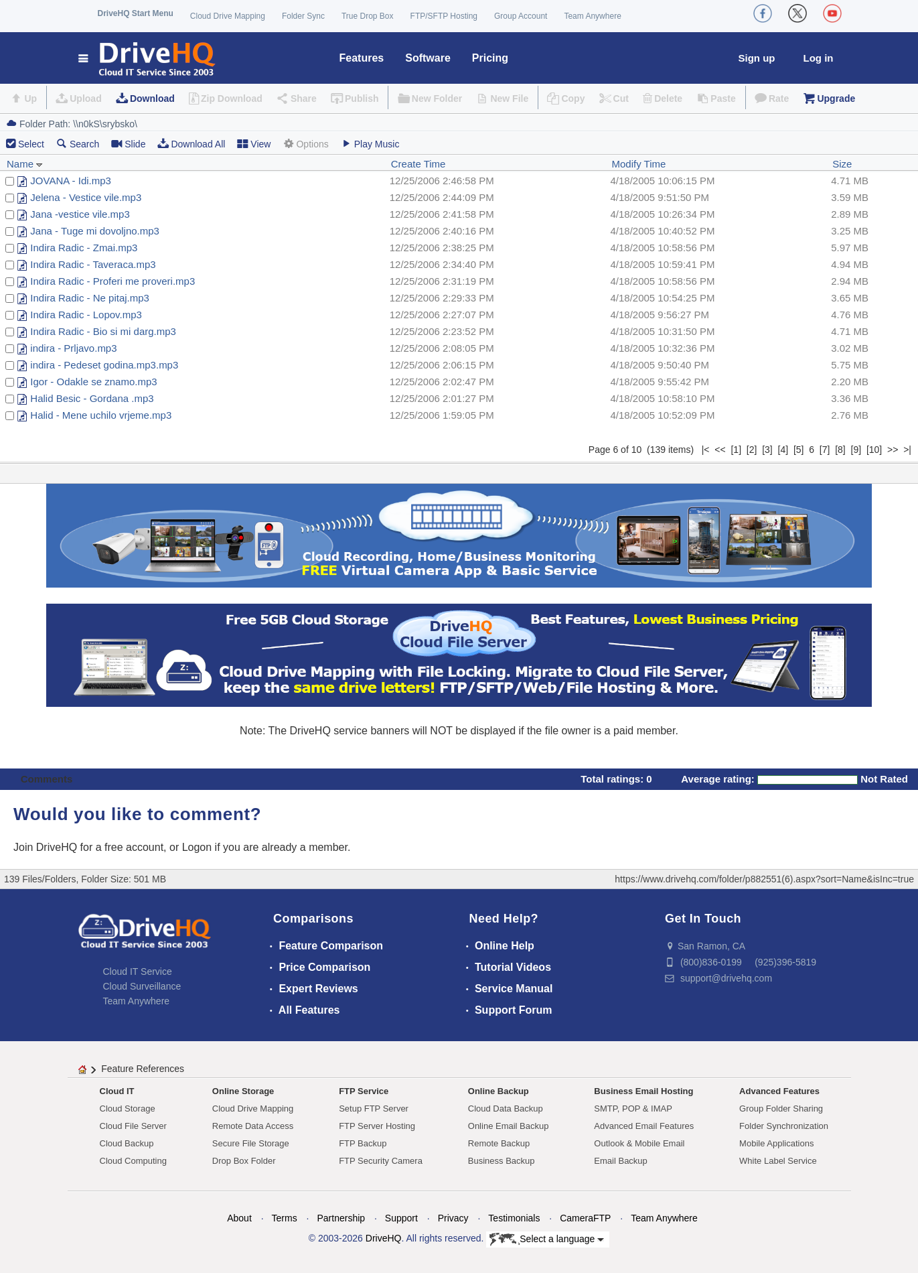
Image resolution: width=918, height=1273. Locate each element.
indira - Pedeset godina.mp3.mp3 (104, 365)
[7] (825, 449)
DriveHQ (384, 1238)
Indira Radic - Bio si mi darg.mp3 (103, 331)
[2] (752, 449)
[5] (798, 449)
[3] (767, 449)
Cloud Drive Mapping (227, 16)
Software (428, 58)
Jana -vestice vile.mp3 (79, 214)
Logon (197, 847)
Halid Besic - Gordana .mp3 (91, 398)
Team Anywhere (592, 16)
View (254, 143)
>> (892, 449)
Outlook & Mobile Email (639, 1143)
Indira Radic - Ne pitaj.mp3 (89, 298)
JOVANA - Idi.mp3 (70, 180)
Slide (128, 143)
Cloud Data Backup (505, 1108)
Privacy (453, 1218)
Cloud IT (117, 1091)
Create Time (418, 164)
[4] (783, 449)
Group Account (520, 16)
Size (842, 164)
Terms (284, 1218)
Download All (191, 143)
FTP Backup (362, 1143)
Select (31, 144)
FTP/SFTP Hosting (443, 16)
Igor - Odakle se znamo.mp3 (93, 381)
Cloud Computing (133, 1161)
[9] (856, 449)
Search (77, 143)
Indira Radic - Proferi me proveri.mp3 (112, 281)
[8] (840, 449)
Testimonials (514, 1218)
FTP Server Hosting (377, 1126)
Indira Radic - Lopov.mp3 (85, 314)
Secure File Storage (250, 1143)
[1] (736, 449)
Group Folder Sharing (781, 1108)
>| (907, 449)
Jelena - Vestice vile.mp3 (85, 197)
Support (401, 1218)
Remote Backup (499, 1143)
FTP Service (363, 1091)
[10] (874, 449)
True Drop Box (367, 16)
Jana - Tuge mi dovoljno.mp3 (94, 231)
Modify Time (638, 164)
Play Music (370, 143)
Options (305, 143)
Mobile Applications (776, 1143)
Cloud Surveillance (142, 986)
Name (25, 164)
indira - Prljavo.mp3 (73, 348)
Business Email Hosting (643, 1091)
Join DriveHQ (46, 847)
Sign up (757, 58)
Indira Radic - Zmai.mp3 (83, 247)
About (239, 1218)
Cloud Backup (127, 1143)
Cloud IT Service (137, 971)
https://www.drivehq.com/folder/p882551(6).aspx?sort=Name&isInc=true (764, 879)
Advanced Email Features (644, 1126)
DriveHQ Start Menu (135, 13)
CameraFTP (585, 1218)
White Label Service (778, 1161)
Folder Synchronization (783, 1126)
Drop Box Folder (244, 1161)
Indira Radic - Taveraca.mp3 (92, 264)
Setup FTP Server (373, 1108)
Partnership (341, 1218)
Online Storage (243, 1091)
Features (361, 58)
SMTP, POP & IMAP (633, 1108)
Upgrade (836, 98)
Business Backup (501, 1161)
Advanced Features (779, 1091)
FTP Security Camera (381, 1161)
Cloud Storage (127, 1108)
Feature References (142, 1068)
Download (152, 98)
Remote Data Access (252, 1126)
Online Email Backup (508, 1126)
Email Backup (620, 1161)
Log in (819, 58)
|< (706, 449)
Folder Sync (303, 16)
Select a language (546, 1239)
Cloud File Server (133, 1126)
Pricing (490, 58)
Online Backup (498, 1091)
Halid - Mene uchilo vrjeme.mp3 (100, 415)
